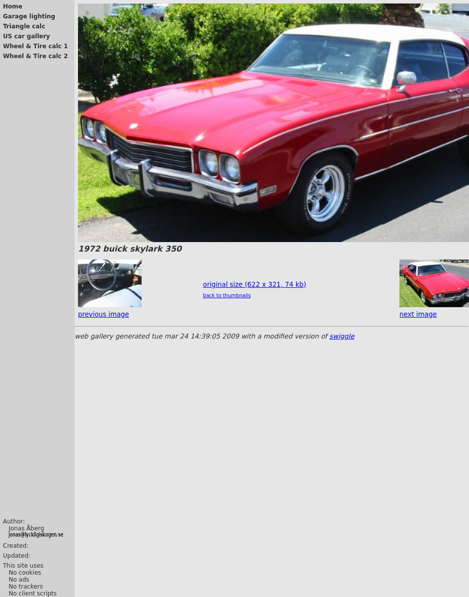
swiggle (341, 336)
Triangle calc (24, 26)
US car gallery (26, 36)
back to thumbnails (227, 295)
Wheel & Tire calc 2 (35, 56)
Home (12, 6)
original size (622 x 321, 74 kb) (255, 284)
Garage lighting (29, 16)
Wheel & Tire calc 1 (35, 46)
